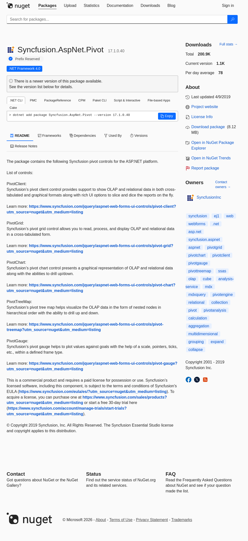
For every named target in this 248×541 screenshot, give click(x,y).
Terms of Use (120, 520)
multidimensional (203, 334)
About (101, 520)
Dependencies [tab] (83, 135)
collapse (196, 349)
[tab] (47, 5)
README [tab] (19, 135)
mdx (208, 287)
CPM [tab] (81, 100)
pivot (193, 310)
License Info (202, 117)
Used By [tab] (113, 135)
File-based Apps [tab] (159, 100)
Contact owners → (223, 184)
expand (217, 342)
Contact (16, 474)
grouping (196, 342)
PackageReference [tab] (57, 100)
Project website (204, 107)
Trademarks (181, 520)
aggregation (199, 326)
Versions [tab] (139, 135)
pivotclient (221, 255)
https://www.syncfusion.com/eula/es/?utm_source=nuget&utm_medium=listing (93, 391)
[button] (167, 116)
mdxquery (197, 294)
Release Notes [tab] (23, 146)
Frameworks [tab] (49, 135)
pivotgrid (214, 247)
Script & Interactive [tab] (127, 100)
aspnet (194, 247)
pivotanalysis (215, 310)
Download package (208, 127)
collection (219, 302)
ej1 (216, 216)
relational (196, 302)
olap (192, 279)
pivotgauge (198, 263)
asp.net (195, 232)
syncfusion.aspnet (204, 239)
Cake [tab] (13, 108)
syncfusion (198, 216)
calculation (198, 318)
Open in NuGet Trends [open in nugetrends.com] (211, 158)
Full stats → (228, 44)
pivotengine (223, 294)
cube (207, 279)
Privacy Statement (152, 520)
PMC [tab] (33, 100)
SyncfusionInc (209, 197)
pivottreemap (200, 271)
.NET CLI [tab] (16, 100)
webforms (197, 224)
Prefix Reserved (27, 59)
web (229, 216)
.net (215, 224)
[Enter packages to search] (117, 19)
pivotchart (197, 255)
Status (93, 474)
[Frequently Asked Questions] (171, 474)
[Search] (232, 19)
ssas (222, 271)
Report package (205, 168)
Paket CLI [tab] (99, 100)
